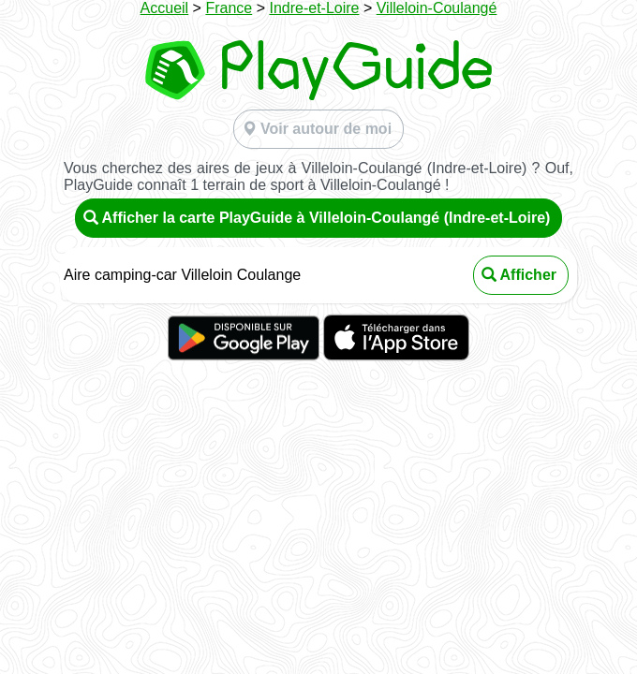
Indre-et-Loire (314, 8)
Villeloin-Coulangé (437, 8)
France (228, 8)
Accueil (165, 8)
